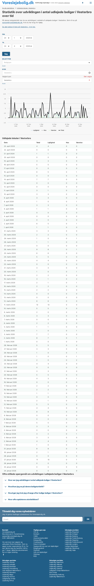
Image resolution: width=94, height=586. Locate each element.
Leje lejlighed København (11, 570)
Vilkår (36, 536)
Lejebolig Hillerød (55, 564)
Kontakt (36, 534)
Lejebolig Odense (55, 568)
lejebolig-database (64, 3)
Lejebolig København (57, 576)
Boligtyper (6, 59)
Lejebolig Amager (71, 534)
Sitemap (37, 554)
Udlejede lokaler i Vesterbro (26, 8)
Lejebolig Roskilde (9, 566)
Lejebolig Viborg (8, 562)
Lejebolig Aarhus (8, 576)
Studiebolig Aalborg (56, 574)
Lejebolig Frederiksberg (74, 538)
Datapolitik (38, 540)
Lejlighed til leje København (59, 570)
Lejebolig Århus (8, 580)
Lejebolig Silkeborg (72, 548)
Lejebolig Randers (9, 572)
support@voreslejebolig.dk (12, 22)
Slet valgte (88, 76)
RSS (35, 556)
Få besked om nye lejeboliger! (82, 2)
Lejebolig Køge (7, 574)
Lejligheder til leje (8, 578)
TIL (3, 42)
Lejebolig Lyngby (71, 544)
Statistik (37, 550)
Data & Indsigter (40, 544)
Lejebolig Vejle (70, 550)
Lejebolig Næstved (56, 562)
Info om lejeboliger (40, 552)
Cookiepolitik (38, 542)
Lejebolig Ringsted (72, 532)
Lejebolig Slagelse (71, 540)
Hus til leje (53, 572)
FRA (3, 34)
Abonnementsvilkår (41, 538)
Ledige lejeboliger (71, 546)
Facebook (3, 554)
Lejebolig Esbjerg (71, 536)
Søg (6, 54)
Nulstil (3, 66)
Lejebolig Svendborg (10, 568)
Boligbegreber (39, 548)
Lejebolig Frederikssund (74, 542)
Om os (36, 532)
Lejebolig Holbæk (8, 564)
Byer (4, 69)
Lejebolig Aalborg (55, 566)
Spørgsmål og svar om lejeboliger (46, 546)
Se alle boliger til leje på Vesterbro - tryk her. (19, 27)
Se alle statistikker (8, 8)
